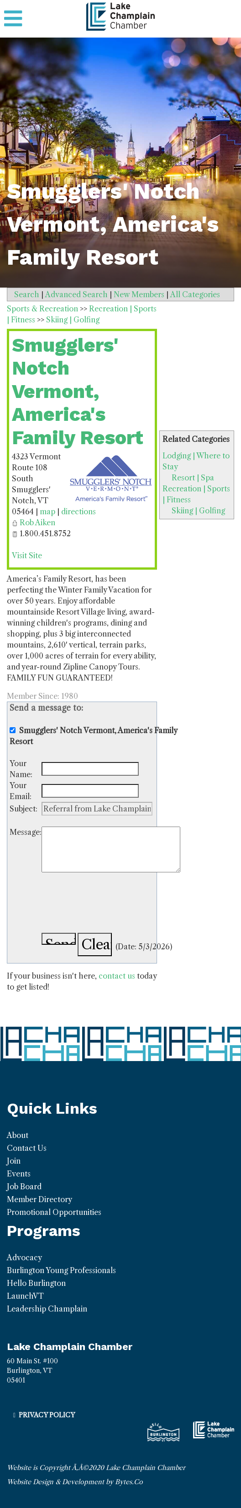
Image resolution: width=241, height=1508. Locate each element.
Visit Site (27, 555)
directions (78, 511)
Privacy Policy (47, 1415)
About (17, 1135)
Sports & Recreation (42, 308)
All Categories (195, 294)
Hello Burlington (36, 1283)
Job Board (24, 1186)
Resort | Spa (193, 477)
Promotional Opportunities (54, 1212)
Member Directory (39, 1199)
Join (14, 1160)
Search (26, 294)
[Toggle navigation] (13, 18)
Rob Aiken (37, 522)
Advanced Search (76, 294)
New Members (139, 294)
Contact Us (27, 1148)
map (47, 511)
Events (19, 1173)
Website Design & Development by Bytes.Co (75, 1482)
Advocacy (24, 1257)
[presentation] (111, 904)
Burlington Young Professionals (61, 1270)
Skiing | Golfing (198, 510)
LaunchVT (25, 1296)
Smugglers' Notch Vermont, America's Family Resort (77, 391)
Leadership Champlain (47, 1308)
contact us (117, 975)
